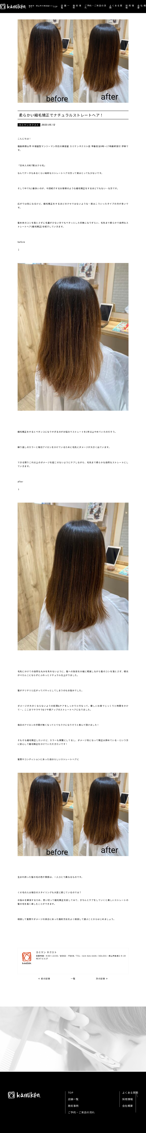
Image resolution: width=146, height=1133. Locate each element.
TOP (55, 6)
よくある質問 (115, 6)
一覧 (73, 978)
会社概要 (141, 6)
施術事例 (77, 6)
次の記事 (102, 978)
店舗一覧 (65, 6)
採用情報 (130, 6)
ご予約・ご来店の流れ (95, 6)
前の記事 (44, 978)
